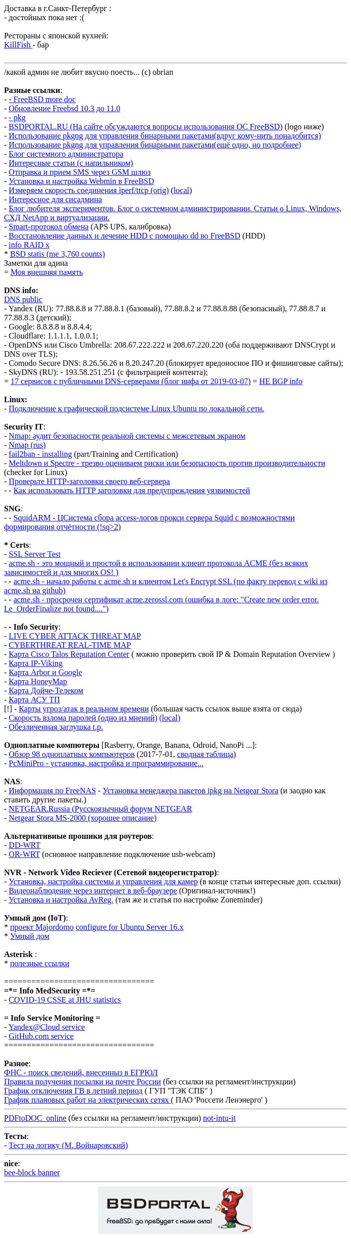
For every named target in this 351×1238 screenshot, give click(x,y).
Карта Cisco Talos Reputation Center (69, 654)
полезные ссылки (40, 963)
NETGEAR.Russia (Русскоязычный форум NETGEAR (100, 808)
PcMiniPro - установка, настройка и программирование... (106, 763)
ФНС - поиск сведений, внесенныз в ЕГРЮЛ (81, 1072)
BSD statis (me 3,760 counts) (57, 254)
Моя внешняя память (47, 272)
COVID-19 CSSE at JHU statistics (65, 999)
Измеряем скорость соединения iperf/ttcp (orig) (88, 190)
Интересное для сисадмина (55, 199)
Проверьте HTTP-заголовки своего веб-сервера (89, 481)
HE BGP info (281, 381)
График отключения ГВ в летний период (73, 1090)
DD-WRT (24, 845)
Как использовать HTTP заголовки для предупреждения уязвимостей (132, 490)
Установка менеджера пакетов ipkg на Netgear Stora (190, 790)
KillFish (18, 44)
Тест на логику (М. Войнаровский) (68, 1145)
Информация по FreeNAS (52, 790)
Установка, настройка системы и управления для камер (103, 881)
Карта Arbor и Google (45, 672)
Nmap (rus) (27, 445)
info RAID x (29, 245)
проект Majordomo (42, 927)
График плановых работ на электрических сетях (87, 1100)
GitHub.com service (41, 1036)
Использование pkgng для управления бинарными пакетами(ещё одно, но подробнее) (155, 144)
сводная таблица (205, 754)
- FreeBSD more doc (42, 99)
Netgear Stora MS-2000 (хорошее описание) (82, 818)
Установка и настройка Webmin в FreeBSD (81, 181)
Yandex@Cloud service (47, 1027)
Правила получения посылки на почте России (82, 1081)
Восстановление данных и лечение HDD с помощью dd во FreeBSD (124, 235)
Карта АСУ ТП (34, 699)
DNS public (23, 299)
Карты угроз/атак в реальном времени (84, 708)
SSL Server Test (35, 554)
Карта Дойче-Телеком (46, 690)
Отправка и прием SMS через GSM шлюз (79, 172)
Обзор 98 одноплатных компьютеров (72, 754)
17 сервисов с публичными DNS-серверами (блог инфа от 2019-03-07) (131, 381)
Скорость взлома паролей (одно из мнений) (83, 717)
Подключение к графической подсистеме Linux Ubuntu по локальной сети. (136, 408)
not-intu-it (219, 1118)
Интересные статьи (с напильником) (71, 163)
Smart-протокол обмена (48, 226)
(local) (170, 717)
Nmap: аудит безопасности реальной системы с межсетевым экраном (127, 436)
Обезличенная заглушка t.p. (56, 727)
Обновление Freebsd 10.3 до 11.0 (64, 108)
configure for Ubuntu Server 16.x (130, 927)
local (181, 190)
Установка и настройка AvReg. (61, 899)
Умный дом (29, 936)
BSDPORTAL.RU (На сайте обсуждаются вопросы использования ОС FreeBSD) (145, 126)
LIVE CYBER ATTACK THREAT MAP (75, 636)
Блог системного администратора (66, 154)
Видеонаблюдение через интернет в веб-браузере (93, 890)
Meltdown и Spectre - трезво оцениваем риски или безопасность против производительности (167, 463)
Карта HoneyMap (38, 681)
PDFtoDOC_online (35, 1118)
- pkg (17, 117)
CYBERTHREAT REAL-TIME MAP (70, 645)
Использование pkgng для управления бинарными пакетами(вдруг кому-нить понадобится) (165, 135)
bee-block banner (32, 1172)
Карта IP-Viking (36, 663)
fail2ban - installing (40, 454)
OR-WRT (24, 854)
